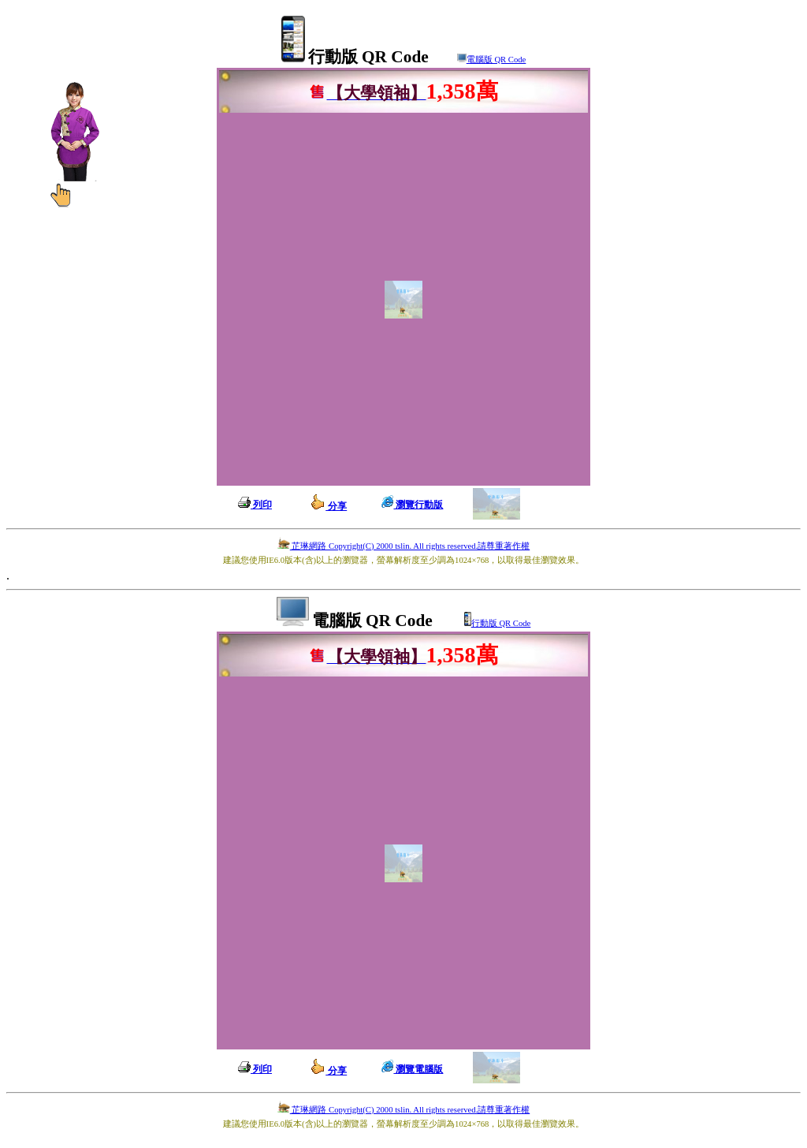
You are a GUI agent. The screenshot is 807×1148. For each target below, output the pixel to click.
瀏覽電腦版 (412, 1069)
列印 (255, 504)
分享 (328, 506)
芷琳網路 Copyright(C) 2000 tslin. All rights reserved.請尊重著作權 (403, 546)
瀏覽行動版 (412, 504)
